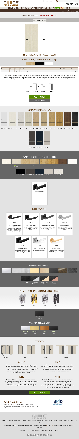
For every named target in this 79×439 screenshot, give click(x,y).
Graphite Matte (32, 140)
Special (57, 8)
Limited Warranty (24, 430)
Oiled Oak (59, 121)
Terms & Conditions (34, 430)
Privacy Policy (43, 430)
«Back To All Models (39, 101)
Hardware (49, 425)
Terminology (43, 425)
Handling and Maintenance (32, 425)
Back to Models (37, 20)
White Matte (4, 121)
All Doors (44, 20)
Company (55, 425)
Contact (75, 1)
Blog (60, 425)
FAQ (46, 8)
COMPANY (51, 8)
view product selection (68, 11)
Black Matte (75, 121)
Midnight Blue (39, 140)
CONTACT (67, 8)
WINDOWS (17, 8)
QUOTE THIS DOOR (39, 97)
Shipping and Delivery (53, 430)
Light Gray (47, 140)
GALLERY (40, 8)
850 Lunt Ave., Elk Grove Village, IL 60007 (52, 420)
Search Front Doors (51, 1)
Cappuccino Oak (44, 121)
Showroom (36, 420)
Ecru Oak (28, 121)
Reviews (63, 1)
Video (64, 425)
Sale (62, 8)
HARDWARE (34, 8)
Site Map (39, 427)
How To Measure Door (18, 425)
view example (25, 331)
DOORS (11, 8)
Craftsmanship (7, 425)
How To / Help (70, 1)
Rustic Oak (52, 121)
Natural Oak (36, 121)
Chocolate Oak (67, 121)
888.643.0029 (72, 4)
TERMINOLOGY (25, 8)
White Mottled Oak (12, 121)
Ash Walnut (21, 121)
